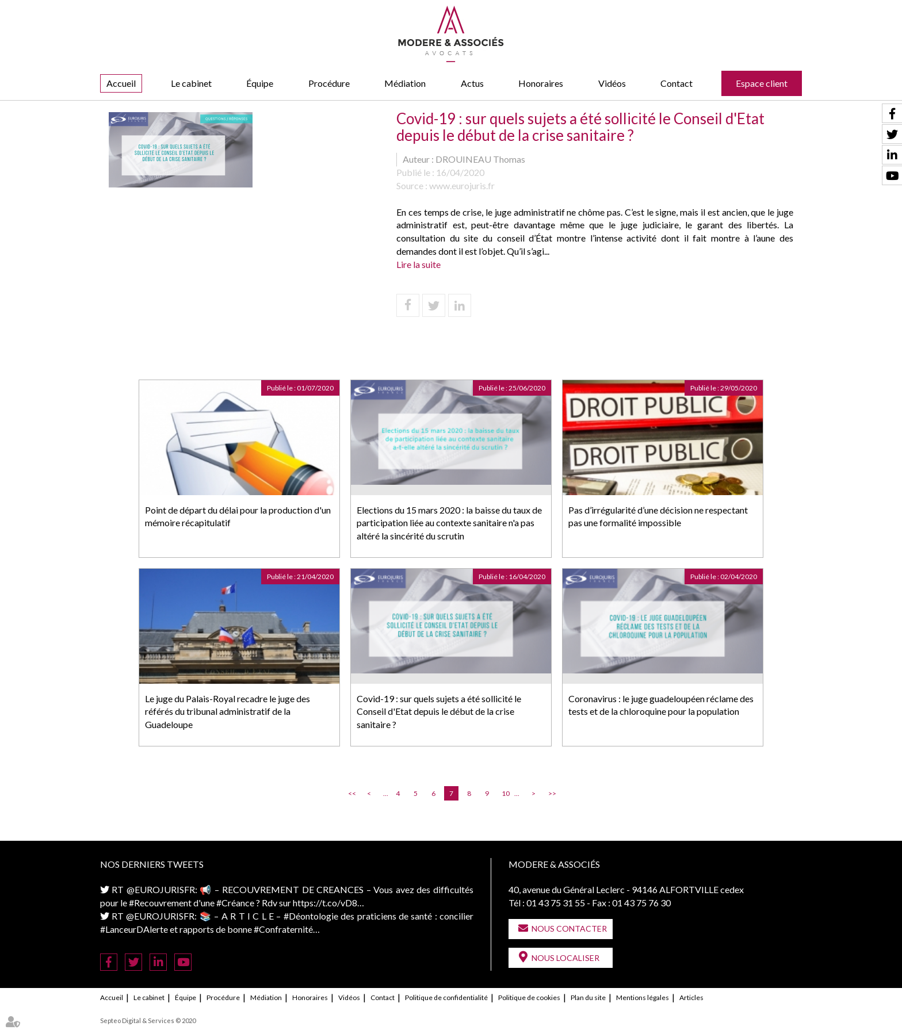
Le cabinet (191, 83)
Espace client (762, 83)
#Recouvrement (160, 902)
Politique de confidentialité (446, 997)
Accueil (121, 83)
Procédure (329, 83)
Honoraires (540, 83)
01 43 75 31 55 (555, 902)
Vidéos (612, 83)
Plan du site (588, 997)
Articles (691, 997)
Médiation (405, 83)
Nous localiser (565, 958)
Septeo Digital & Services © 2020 (148, 1020)
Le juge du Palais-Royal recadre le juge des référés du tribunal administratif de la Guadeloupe (227, 711)
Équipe (259, 83)
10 (506, 793)
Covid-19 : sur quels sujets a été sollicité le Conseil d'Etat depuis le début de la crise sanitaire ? (439, 711)
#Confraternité (283, 929)
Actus (472, 83)
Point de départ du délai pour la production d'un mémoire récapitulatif (238, 516)
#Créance (235, 902)
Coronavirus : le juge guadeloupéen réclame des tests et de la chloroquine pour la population (661, 705)
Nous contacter (569, 928)
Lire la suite (418, 264)
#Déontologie (311, 915)
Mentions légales (642, 997)
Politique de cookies (529, 997)
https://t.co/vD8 (325, 902)
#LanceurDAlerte (134, 929)
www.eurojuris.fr (462, 185)
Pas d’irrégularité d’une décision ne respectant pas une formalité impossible (658, 516)
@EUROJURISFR (161, 889)
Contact (676, 83)
